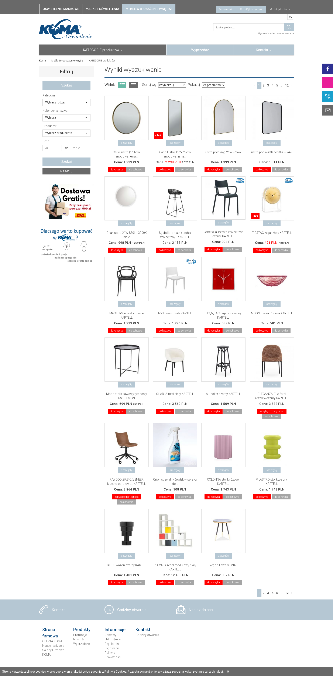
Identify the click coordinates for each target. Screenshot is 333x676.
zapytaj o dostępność (272, 411)
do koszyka (116, 169)
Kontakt (263, 50)
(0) (251, 9)
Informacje (115, 629)
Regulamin (111, 643)
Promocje (80, 635)
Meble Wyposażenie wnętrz (67, 60)
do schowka (136, 169)
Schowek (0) (226, 9)
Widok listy (133, 85)
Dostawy (110, 635)
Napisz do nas (201, 610)
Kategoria (48, 95)
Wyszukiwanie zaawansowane (276, 33)
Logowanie (111, 648)
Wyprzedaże (81, 643)
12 (287, 85)
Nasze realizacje (53, 645)
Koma (42, 60)
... (281, 85)
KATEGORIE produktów (103, 50)
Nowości (79, 639)
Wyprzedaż (200, 50)
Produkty (81, 629)
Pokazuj (194, 85)
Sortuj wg (149, 85)
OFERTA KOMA (52, 641)
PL (290, 16)
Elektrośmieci (113, 639)
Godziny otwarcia (131, 610)
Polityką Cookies (115, 671)
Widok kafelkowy (122, 85)
